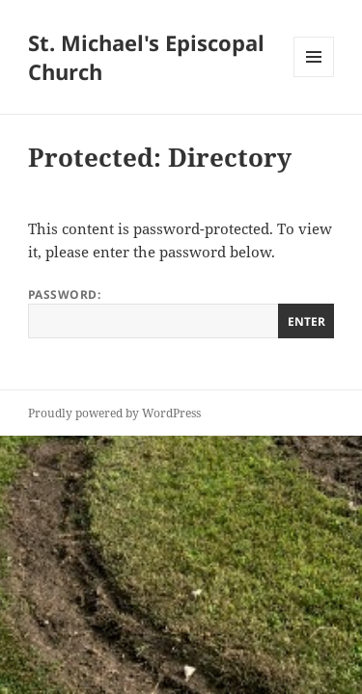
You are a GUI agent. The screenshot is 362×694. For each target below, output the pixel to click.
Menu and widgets (314, 76)
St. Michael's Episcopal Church (146, 57)
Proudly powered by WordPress (114, 413)
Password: (181, 312)
